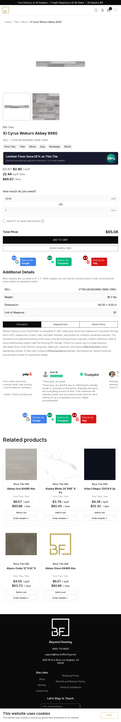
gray (42, 146)
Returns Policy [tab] (98, 324)
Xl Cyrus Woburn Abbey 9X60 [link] (46, 22)
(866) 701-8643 (60, 648)
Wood (24, 22)
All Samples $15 (95, 2)
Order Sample (21, 518)
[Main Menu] (115, 10)
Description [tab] (22, 324)
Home (8, 22)
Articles (42, 685)
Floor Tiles (9, 146)
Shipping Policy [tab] (60, 324)
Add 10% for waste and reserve (25, 221)
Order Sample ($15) (60, 248)
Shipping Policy (70, 675)
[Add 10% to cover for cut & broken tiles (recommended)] (42, 221)
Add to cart (60, 240)
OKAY (109, 715)
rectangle (54, 146)
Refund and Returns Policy (70, 681)
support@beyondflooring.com (60, 654)
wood (67, 146)
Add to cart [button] (21, 512)
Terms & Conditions (70, 687)
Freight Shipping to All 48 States (67, 2)
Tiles (16, 22)
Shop (42, 679)
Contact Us (42, 690)
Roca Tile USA (21, 484)
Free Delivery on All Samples (33, 2)
